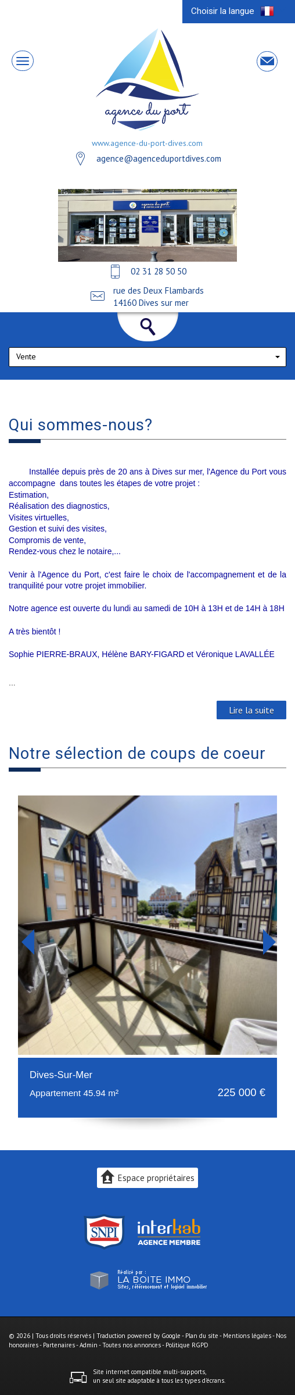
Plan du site (201, 1336)
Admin (89, 1345)
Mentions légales (247, 1336)
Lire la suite (251, 710)
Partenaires (59, 1345)
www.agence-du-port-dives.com (147, 143)
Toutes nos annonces (131, 1345)
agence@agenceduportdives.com (158, 158)
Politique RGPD (187, 1345)
